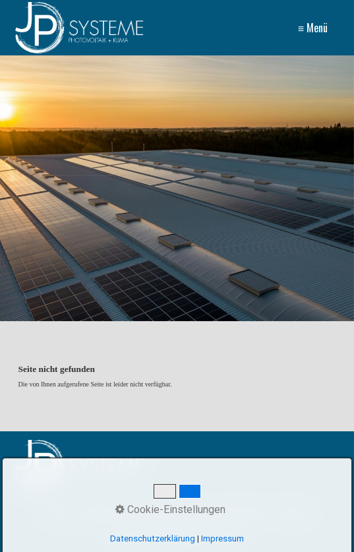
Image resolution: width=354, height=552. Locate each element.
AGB (132, 513)
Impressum (242, 513)
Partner (293, 513)
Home (58, 513)
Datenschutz (179, 513)
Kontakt (97, 513)
